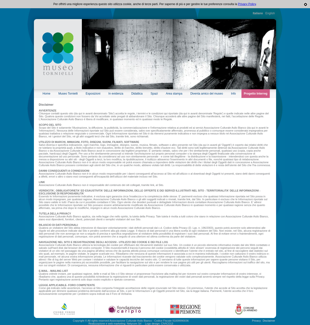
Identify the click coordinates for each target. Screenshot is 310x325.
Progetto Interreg (255, 93)
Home (46, 93)
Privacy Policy (247, 4)
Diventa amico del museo (206, 93)
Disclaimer (269, 320)
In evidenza (115, 93)
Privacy (256, 320)
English (270, 13)
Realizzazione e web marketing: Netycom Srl (114, 323)
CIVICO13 (167, 323)
